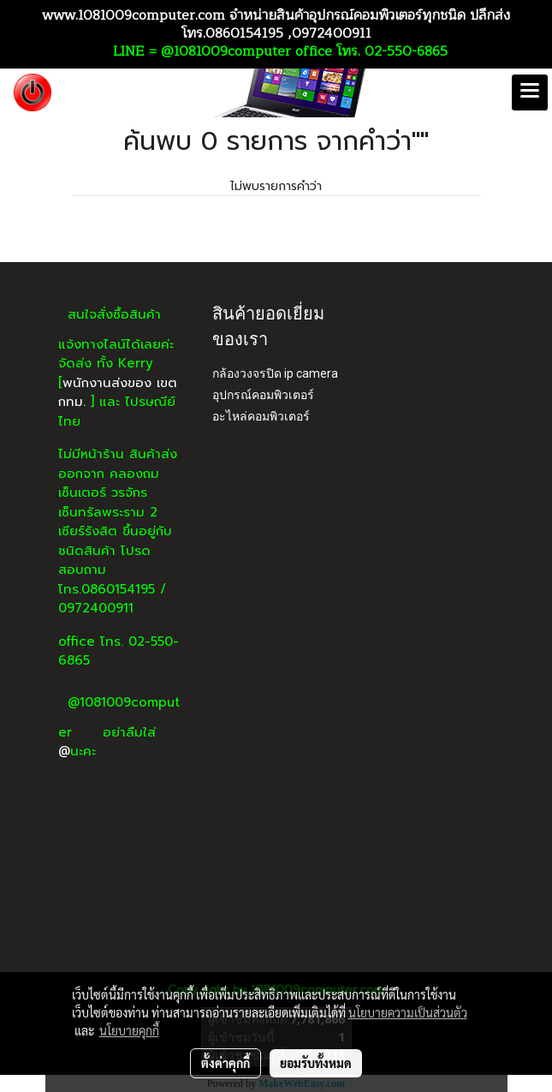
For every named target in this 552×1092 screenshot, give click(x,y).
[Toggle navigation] (530, 92)
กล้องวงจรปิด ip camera (275, 373)
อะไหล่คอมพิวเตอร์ (261, 416)
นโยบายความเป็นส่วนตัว (407, 1012)
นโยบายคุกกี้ (129, 1030)
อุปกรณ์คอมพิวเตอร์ (263, 395)
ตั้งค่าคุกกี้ (225, 1063)
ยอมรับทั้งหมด (316, 1063)
